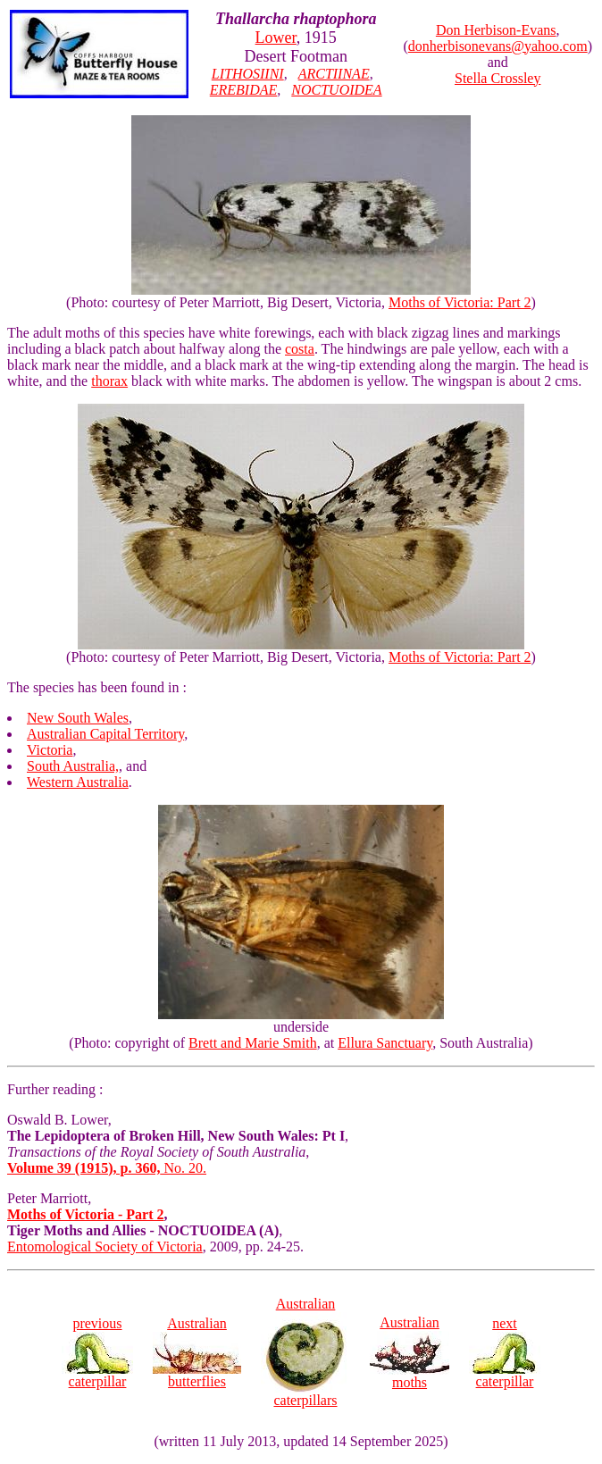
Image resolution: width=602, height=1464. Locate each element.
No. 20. (106, 1167)
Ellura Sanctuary (385, 1042)
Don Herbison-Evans (496, 30)
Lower (276, 37)
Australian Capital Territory (105, 733)
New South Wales (78, 717)
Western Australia (78, 782)
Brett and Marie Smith (252, 1042)
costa (299, 348)
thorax (109, 381)
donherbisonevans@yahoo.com (498, 46)
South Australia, (73, 766)
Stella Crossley (497, 78)
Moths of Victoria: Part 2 (460, 302)
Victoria (49, 749)
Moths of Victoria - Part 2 (85, 1214)
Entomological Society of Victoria (105, 1246)
